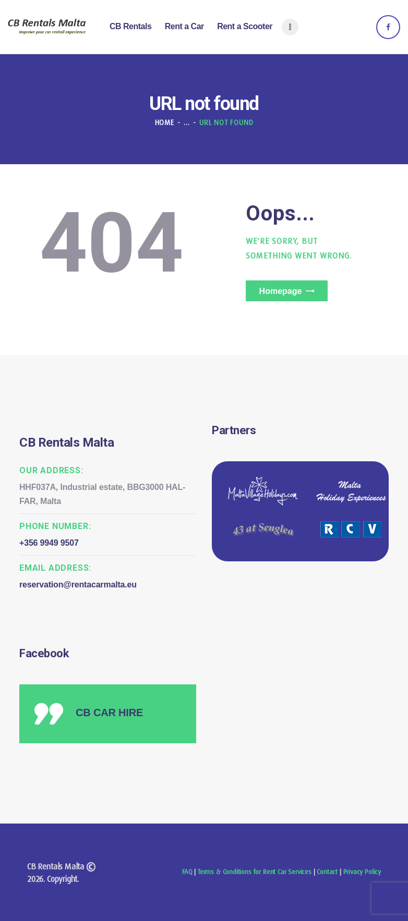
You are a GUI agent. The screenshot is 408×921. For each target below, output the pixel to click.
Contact (327, 871)
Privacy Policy (362, 871)
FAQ (187, 871)
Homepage (280, 291)
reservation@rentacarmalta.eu (78, 584)
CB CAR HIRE (109, 712)
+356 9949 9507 (49, 542)
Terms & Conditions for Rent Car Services (254, 871)
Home (164, 122)
